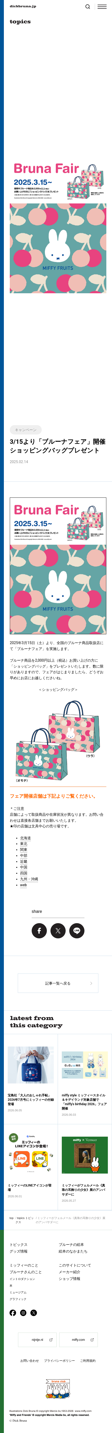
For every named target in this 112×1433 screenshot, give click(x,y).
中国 (23, 867)
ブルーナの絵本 (71, 1244)
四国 (23, 873)
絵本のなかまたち (73, 1251)
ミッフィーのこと (24, 1265)
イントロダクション (22, 1279)
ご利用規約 (88, 1361)
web (23, 885)
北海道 (25, 838)
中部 (23, 855)
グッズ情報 (19, 1251)
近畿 (23, 861)
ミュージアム (18, 1292)
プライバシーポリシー (59, 1361)
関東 (23, 850)
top (11, 1218)
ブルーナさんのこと (26, 1272)
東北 (23, 844)
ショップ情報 (69, 1279)
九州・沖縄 (29, 879)
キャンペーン (26, 430)
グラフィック (18, 1299)
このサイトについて (75, 1265)
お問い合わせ (29, 1361)
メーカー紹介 (69, 1272)
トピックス (19, 1244)
